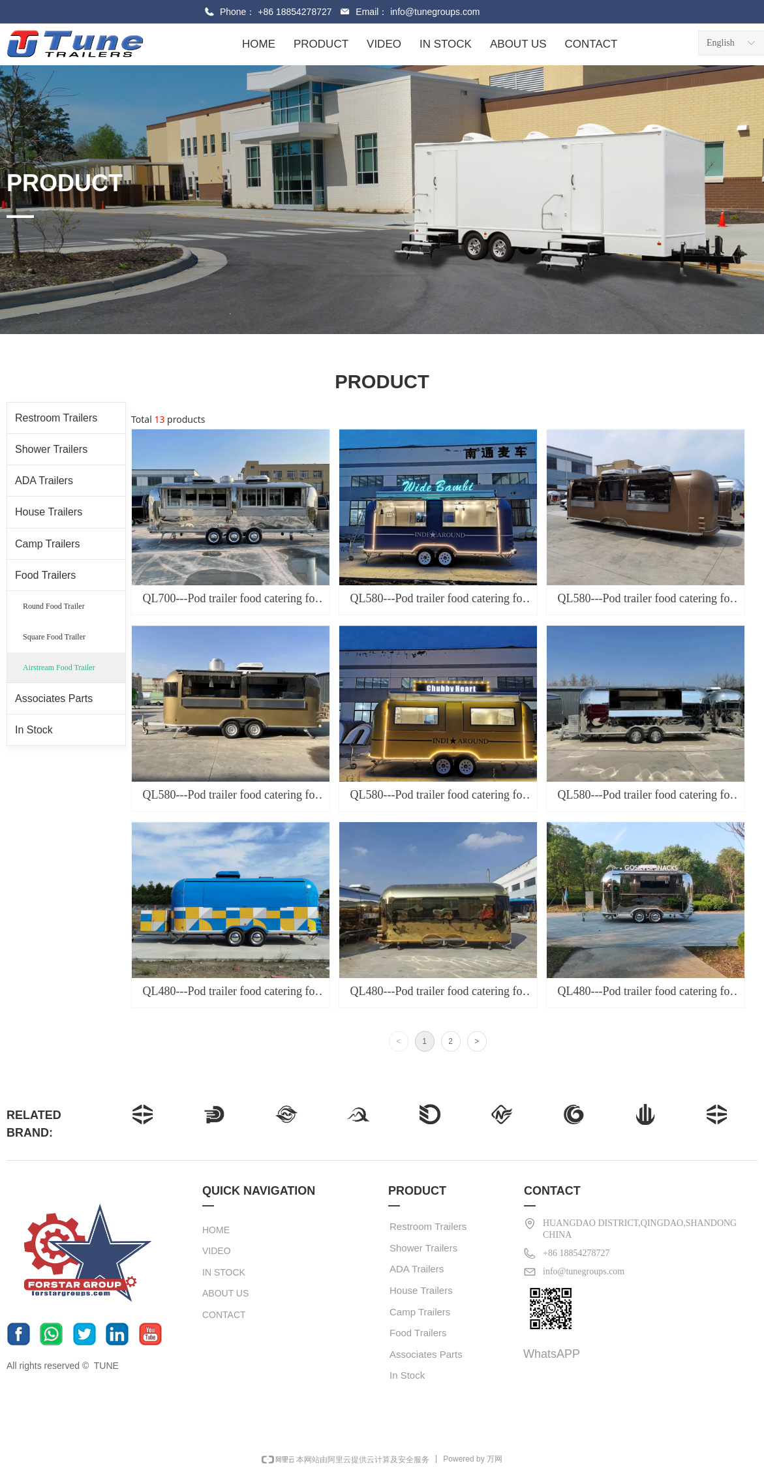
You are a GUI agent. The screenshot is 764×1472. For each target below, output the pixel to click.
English (721, 43)
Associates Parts (54, 698)
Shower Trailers (51, 449)
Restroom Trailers (56, 417)
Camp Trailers (47, 543)
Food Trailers (45, 575)
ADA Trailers (44, 480)
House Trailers (48, 511)
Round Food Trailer (54, 606)
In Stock (34, 729)
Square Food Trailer (54, 636)
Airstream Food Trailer (59, 667)
